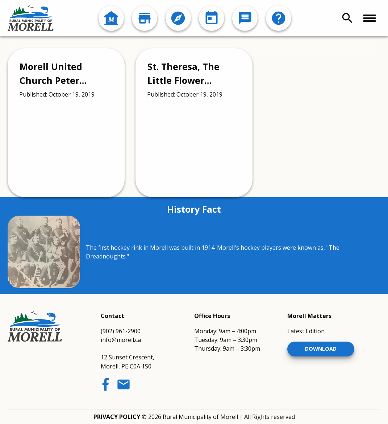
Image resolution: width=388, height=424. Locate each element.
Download (321, 348)
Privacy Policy (116, 417)
